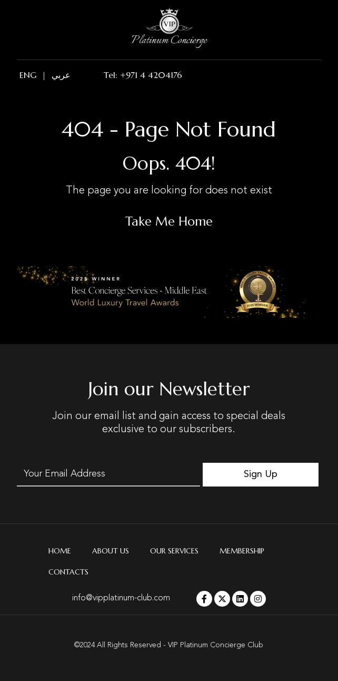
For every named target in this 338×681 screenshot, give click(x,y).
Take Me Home (169, 221)
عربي (61, 75)
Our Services (174, 551)
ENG (27, 75)
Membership (242, 551)
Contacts (68, 572)
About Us (110, 551)
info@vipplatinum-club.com (121, 598)
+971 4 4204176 (151, 75)
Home (59, 551)
